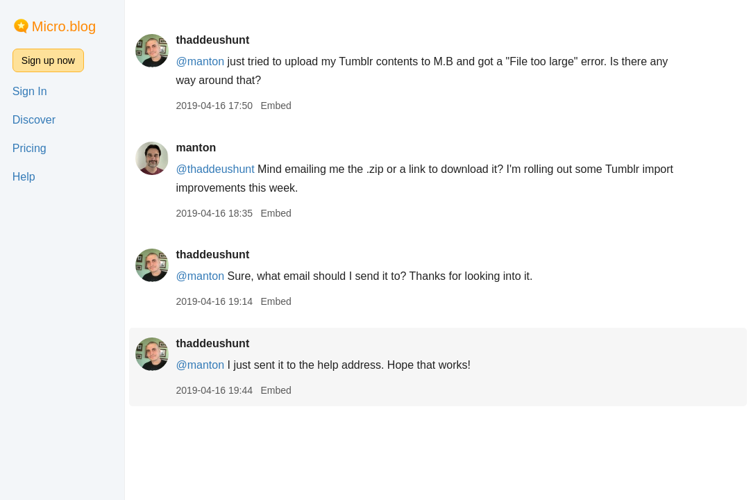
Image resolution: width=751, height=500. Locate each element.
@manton (200, 61)
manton (196, 147)
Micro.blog (64, 26)
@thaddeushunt (215, 169)
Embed (275, 105)
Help (23, 177)
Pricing (29, 148)
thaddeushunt (212, 40)
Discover (34, 120)
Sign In (29, 91)
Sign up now (48, 60)
